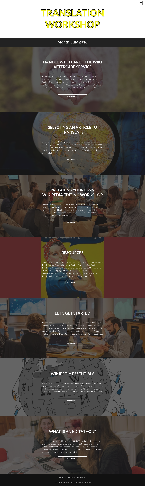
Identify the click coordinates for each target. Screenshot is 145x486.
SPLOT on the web (64, 482)
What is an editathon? (72, 431)
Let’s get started (72, 313)
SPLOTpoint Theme (75, 482)
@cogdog (88, 482)
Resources (72, 252)
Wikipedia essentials (72, 373)
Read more (75, 97)
